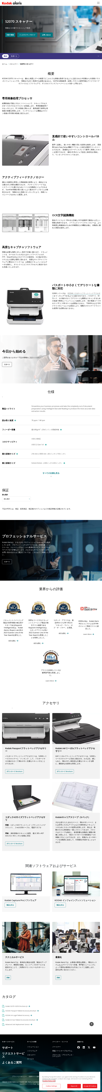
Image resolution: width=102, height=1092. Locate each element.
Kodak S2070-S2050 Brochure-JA (16, 1006)
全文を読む (12, 641)
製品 (5, 56)
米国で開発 (10, 35)
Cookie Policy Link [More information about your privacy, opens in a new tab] (49, 1081)
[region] (69, 1081)
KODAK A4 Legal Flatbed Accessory (17, 1015)
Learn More (87, 634)
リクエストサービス (13, 1055)
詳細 (8, 978)
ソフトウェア (32, 1051)
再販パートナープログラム (62, 1051)
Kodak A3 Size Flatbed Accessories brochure (20, 1020)
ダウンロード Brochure (14, 771)
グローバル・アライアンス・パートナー (63, 1055)
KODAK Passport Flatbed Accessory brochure (20, 1011)
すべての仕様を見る (51, 473)
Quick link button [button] (51, 1090)
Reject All (74, 1086)
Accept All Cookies (90, 1086)
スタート (7, 364)
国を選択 (5, 495)
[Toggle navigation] (98, 2)
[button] (97, 56)
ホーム (4, 64)
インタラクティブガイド (27, 35)
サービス (30, 1059)
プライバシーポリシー (19, 1076)
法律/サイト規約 (34, 1076)
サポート (14, 56)
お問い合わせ (46, 35)
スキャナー (13, 64)
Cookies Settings (51, 1086)
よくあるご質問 (12, 1062)
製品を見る (10, 905)
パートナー (56, 1047)
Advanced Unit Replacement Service (17, 1024)
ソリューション (33, 1047)
